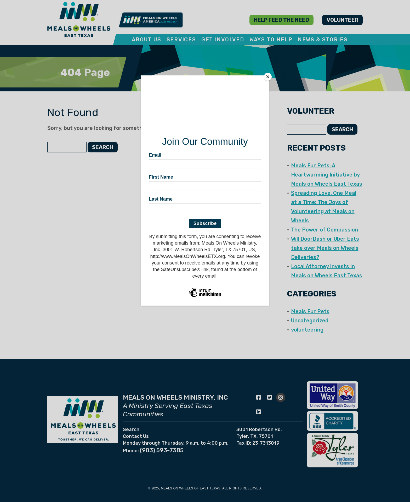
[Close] (268, 77)
